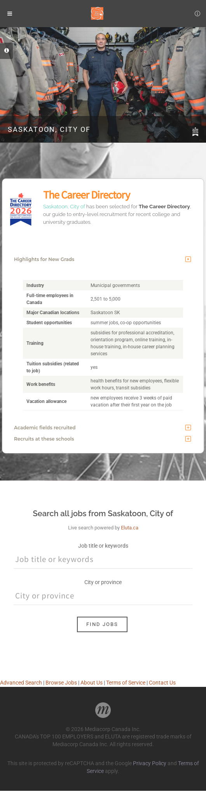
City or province (103, 582)
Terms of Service (125, 683)
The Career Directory (86, 195)
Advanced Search (21, 683)
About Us (91, 683)
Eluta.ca (129, 528)
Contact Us (162, 683)
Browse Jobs (61, 683)
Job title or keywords (103, 546)
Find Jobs (102, 624)
